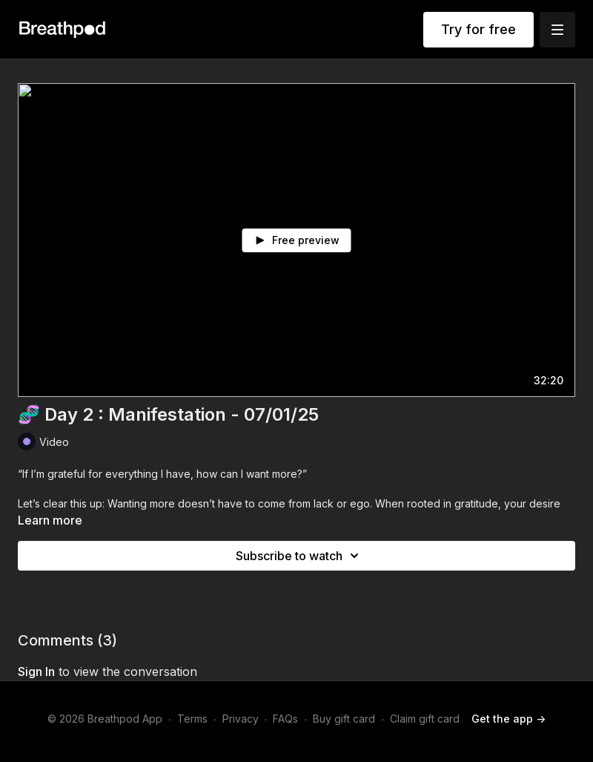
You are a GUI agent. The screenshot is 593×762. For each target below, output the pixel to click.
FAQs (285, 718)
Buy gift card (344, 718)
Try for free (478, 29)
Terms (192, 718)
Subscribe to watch (299, 556)
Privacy (240, 718)
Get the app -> (508, 718)
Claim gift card (425, 718)
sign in (36, 671)
